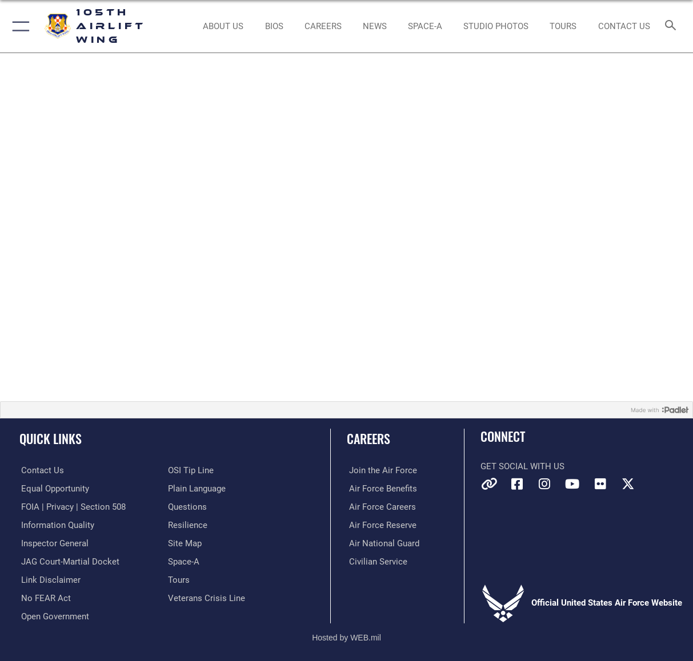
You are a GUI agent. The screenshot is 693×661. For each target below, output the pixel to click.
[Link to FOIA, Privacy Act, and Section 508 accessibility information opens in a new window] (71, 506)
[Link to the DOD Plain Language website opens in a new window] (197, 488)
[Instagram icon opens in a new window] (544, 484)
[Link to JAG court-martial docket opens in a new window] (68, 560)
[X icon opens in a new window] (627, 484)
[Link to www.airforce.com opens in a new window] (381, 470)
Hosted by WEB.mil (346, 635)
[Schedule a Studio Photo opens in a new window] (495, 26)
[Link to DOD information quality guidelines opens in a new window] (56, 524)
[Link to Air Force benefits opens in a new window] (381, 488)
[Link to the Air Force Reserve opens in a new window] (380, 524)
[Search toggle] (672, 26)
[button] (18, 26)
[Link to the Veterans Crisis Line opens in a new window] (206, 596)
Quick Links (50, 438)
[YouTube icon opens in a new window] (572, 484)
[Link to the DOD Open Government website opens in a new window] (53, 615)
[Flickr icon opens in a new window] (600, 484)
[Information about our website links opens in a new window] (49, 578)
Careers (368, 438)
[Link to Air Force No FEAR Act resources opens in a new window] (44, 596)
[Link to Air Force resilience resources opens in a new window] (187, 524)
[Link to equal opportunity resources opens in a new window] (53, 488)
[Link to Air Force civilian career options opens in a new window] (376, 560)
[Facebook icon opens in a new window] (517, 484)
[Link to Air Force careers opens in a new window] (380, 506)
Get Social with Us (522, 466)
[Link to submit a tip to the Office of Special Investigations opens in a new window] (191, 470)
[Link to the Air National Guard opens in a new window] (382, 542)
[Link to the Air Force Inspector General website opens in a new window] (53, 542)
